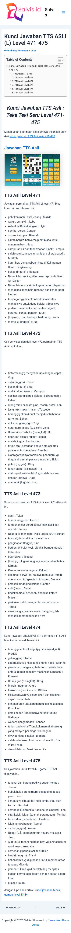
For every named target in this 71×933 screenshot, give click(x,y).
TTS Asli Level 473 (24, 85)
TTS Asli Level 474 (24, 89)
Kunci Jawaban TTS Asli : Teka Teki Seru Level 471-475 (34, 67)
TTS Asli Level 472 (24, 81)
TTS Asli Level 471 (24, 77)
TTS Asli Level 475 (24, 92)
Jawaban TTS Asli (24, 73)
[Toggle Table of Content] (58, 60)
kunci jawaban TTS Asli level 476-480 (32, 136)
